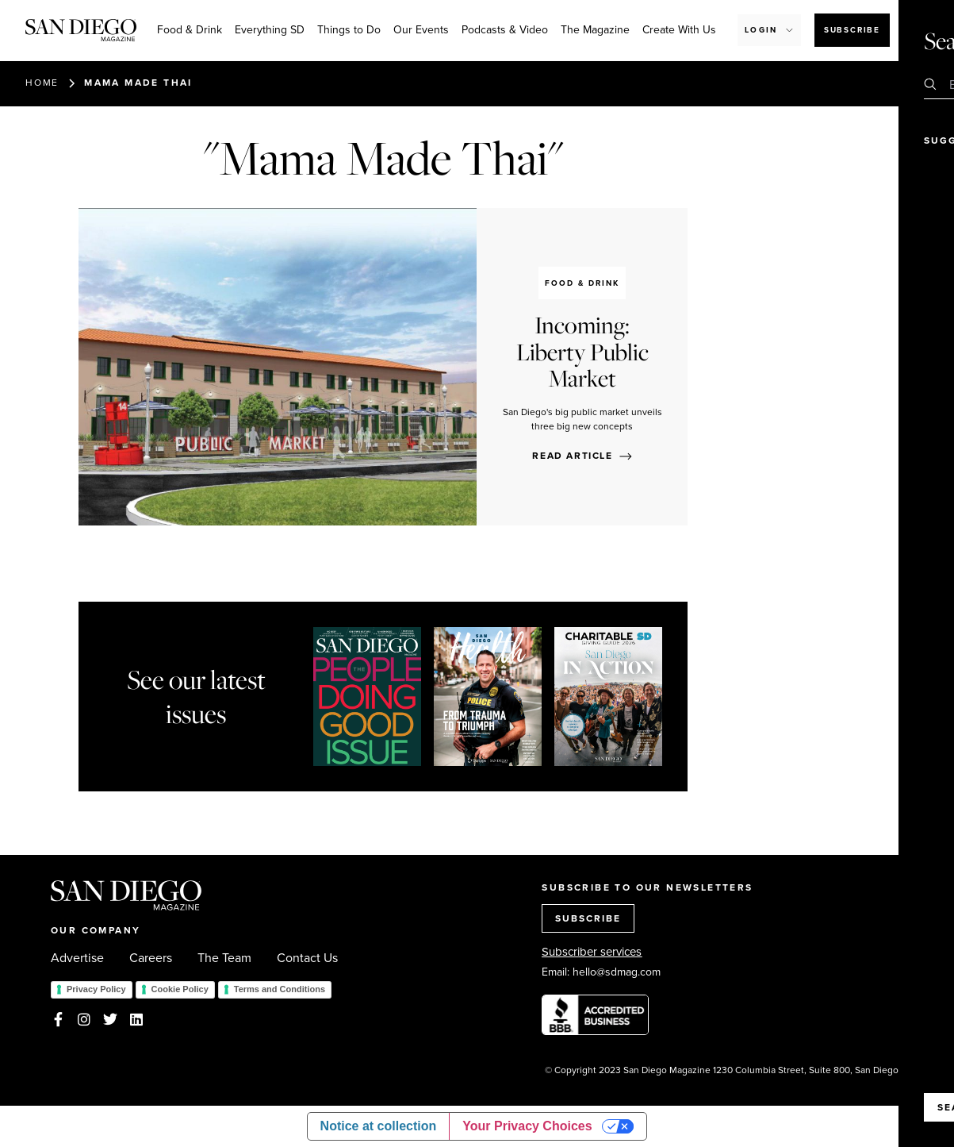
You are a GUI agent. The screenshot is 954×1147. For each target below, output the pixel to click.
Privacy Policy (96, 989)
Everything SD (270, 29)
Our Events (421, 29)
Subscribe (852, 30)
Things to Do (349, 29)
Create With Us (679, 29)
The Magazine (595, 29)
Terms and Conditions (279, 989)
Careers (150, 958)
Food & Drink (189, 29)
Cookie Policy (180, 989)
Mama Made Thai (138, 82)
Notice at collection (378, 1126)
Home (42, 82)
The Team (224, 958)
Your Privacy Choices (527, 1126)
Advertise (77, 958)
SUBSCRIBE (588, 918)
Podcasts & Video (505, 29)
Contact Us (307, 958)
